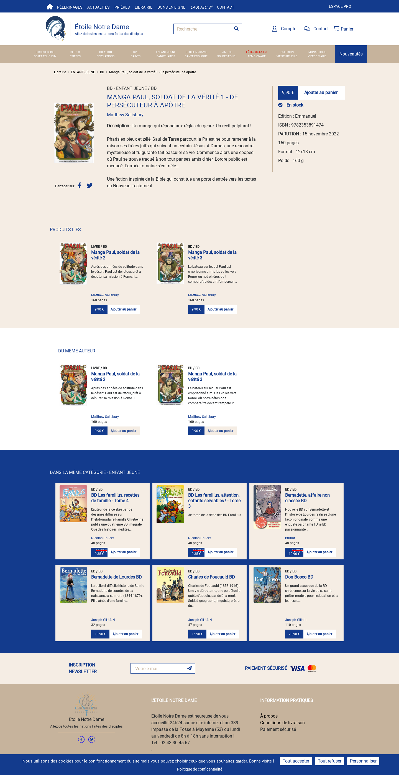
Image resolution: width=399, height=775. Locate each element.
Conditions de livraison (282, 722)
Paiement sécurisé (278, 729)
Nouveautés (351, 54)
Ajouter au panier (320, 92)
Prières (122, 7)
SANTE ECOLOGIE (196, 56)
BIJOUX (75, 52)
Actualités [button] (98, 7)
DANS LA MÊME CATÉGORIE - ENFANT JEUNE (95, 472)
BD (102, 72)
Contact (225, 7)
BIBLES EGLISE (45, 52)
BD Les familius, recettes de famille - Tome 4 (115, 498)
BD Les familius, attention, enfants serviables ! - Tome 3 (214, 501)
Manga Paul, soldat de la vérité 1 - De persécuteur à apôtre (152, 72)
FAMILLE (226, 52)
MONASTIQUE (317, 52)
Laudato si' (201, 7)
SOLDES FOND (226, 56)
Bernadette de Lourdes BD (116, 577)
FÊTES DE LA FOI (256, 52)
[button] (57, 133)
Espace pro (340, 6)
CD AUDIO (105, 52)
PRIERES (75, 56)
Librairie (143, 7)
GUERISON (287, 52)
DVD (136, 52)
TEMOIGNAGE (257, 56)
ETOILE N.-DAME (196, 52)
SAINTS (135, 56)
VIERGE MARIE (317, 56)
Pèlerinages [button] (69, 7)
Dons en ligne (171, 7)
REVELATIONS (105, 56)
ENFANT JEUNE (166, 52)
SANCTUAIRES (166, 56)
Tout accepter (296, 761)
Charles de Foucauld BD (211, 577)
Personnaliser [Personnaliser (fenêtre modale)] (363, 761)
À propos (269, 716)
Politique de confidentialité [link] (199, 769)
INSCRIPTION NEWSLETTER (83, 668)
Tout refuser (329, 761)
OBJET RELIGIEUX (45, 56)
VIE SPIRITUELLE (287, 56)
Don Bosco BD (299, 577)
